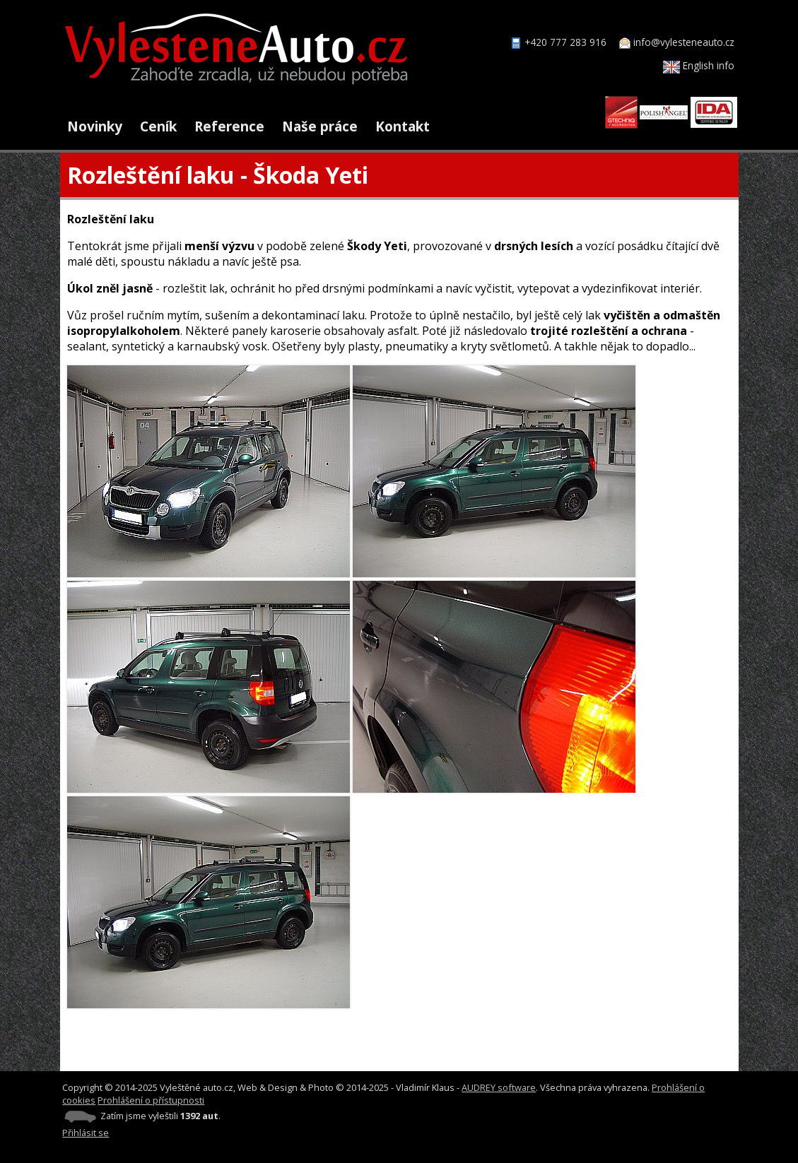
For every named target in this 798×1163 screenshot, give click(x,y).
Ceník (158, 126)
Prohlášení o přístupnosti (151, 1100)
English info (698, 65)
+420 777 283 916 (565, 42)
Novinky (94, 126)
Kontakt (402, 126)
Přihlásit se (85, 1132)
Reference (229, 126)
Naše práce (320, 126)
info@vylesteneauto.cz (683, 42)
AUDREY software (499, 1087)
